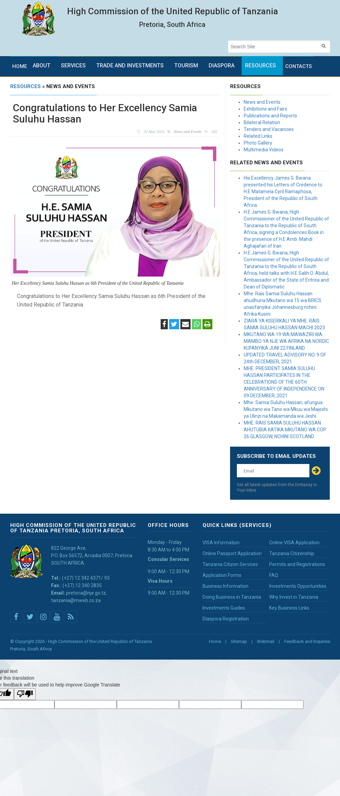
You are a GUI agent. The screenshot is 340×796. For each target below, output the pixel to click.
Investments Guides (224, 608)
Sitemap (239, 641)
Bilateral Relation (262, 122)
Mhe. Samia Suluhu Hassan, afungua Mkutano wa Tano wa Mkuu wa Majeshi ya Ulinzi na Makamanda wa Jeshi (286, 409)
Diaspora (221, 65)
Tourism (186, 65)
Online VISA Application (294, 542)
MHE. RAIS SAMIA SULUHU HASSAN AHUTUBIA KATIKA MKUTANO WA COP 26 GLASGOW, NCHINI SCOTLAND (285, 429)
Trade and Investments (130, 65)
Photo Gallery (258, 143)
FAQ (273, 575)
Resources (260, 65)
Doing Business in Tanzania (232, 597)
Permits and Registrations (297, 564)
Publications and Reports (270, 115)
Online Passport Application (232, 553)
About (41, 65)
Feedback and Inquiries (307, 641)
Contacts (298, 66)
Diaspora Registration (226, 618)
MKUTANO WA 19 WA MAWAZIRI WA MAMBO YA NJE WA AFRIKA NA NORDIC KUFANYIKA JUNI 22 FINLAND (286, 341)
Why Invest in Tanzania (293, 597)
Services (73, 65)
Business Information (225, 586)
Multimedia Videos (264, 149)
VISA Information (221, 542)
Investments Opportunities (297, 586)
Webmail (265, 641)
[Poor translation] (25, 694)
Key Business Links (289, 608)
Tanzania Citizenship (291, 553)
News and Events (262, 102)
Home (19, 66)
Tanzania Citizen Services (230, 564)
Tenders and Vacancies (269, 129)
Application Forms (222, 575)
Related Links (258, 136)
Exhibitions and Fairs (265, 109)
